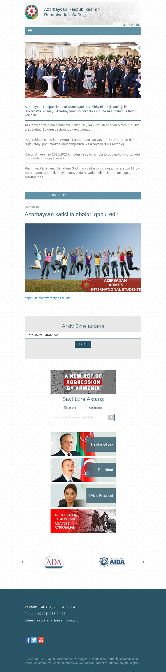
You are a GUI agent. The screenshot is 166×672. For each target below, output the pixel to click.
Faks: (45, 614)
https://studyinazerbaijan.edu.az (47, 298)
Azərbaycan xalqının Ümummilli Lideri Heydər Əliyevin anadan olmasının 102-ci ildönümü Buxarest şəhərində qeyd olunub (82, 127)
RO (131, 24)
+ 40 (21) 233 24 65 (49, 614)
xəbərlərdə (95, 407)
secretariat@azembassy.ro (57, 620)
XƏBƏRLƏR (57, 195)
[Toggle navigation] (30, 30)
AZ (123, 24)
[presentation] (22, 561)
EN (138, 24)
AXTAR (82, 344)
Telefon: (50, 607)
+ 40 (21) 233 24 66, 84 (56, 607)
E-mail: (52, 620)
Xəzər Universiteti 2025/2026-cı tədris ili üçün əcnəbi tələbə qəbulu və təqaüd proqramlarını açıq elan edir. (82, 156)
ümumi (72, 407)
